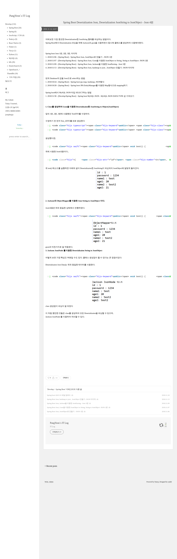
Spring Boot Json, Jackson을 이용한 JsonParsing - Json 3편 (67, 477)
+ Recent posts (51, 539)
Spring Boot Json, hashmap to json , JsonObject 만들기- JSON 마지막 (71, 473)
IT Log (52, 500)
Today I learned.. (11, 104)
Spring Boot (14, 28)
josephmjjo (9, 115)
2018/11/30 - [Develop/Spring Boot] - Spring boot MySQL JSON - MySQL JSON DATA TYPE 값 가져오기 (90, 133)
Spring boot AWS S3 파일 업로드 (59, 469)
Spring (12, 32)
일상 (8, 81)
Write (46, 555)
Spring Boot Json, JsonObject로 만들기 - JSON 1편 (65, 485)
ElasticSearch (15, 66)
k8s (11, 62)
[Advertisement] (19, 158)
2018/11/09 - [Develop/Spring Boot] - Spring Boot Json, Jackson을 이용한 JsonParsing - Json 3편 (86, 101)
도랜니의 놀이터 (12, 107)
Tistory (156, 555)
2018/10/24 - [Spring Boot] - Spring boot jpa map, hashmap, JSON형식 (75, 119)
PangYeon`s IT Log (19, 15)
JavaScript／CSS (16, 35)
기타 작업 (14, 77)
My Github (9, 100)
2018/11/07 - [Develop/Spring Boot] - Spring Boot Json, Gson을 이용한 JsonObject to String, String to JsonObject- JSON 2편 (97, 97)
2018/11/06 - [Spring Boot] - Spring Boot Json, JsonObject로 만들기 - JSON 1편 (79, 94)
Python (13, 54)
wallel (170, 555)
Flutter (12, 47)
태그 (7, 92)
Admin (51, 555)
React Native (14, 43)
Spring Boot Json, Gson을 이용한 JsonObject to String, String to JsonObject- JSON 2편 (77, 481)
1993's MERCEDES (12, 111)
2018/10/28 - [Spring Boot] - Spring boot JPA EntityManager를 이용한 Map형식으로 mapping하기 (87, 122)
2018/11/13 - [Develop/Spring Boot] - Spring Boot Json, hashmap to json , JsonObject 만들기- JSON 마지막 (90, 104)
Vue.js (12, 51)
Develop (10, 24)
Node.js (12, 39)
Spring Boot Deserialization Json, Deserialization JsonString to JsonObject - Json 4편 (108, 22)
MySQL (12, 58)
